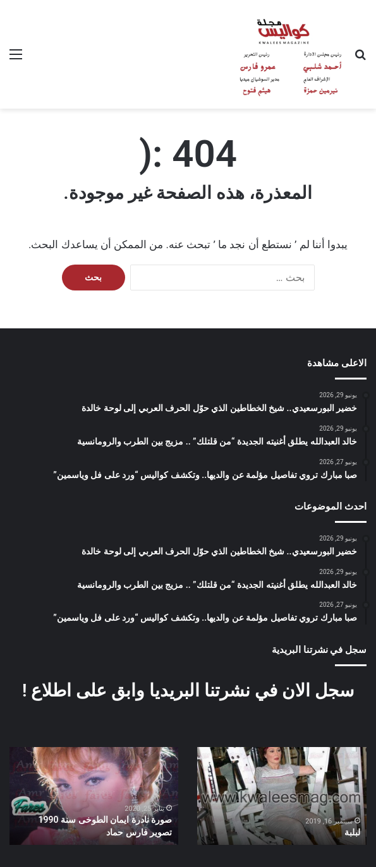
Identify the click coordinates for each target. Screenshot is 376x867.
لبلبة (352, 832)
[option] (282, 796)
